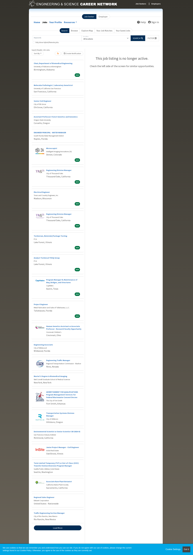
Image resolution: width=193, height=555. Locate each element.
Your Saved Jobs (123, 30)
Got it (186, 549)
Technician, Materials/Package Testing (50, 236)
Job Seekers (141, 4)
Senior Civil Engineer (42, 101)
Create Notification (72, 53)
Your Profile (55, 22)
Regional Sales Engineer (44, 497)
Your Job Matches (104, 30)
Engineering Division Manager (58, 170)
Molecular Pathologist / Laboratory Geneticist (53, 85)
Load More (57, 528)
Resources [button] (69, 22)
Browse (74, 30)
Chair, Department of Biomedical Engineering (53, 63)
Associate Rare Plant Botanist (59, 481)
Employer (103, 16)
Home (37, 22)
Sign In (153, 22)
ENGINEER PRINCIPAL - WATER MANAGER (50, 132)
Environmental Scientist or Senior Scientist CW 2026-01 (57, 431)
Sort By (37, 53)
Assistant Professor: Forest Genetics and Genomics (56, 117)
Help (141, 22)
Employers (156, 4)
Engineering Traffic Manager (58, 360)
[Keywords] (57, 38)
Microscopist (51, 148)
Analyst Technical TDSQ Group (47, 258)
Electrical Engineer (42, 192)
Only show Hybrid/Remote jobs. (47, 42)
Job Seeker (89, 16)
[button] (152, 38)
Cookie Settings (173, 549)
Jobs (44, 22)
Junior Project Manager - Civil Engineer (62, 447)
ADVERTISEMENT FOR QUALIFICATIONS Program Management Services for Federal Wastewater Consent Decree (62, 395)
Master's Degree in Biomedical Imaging (50, 376)
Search (64, 30)
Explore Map (87, 30)
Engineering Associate (43, 345)
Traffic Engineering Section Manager (49, 513)
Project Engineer (41, 304)
